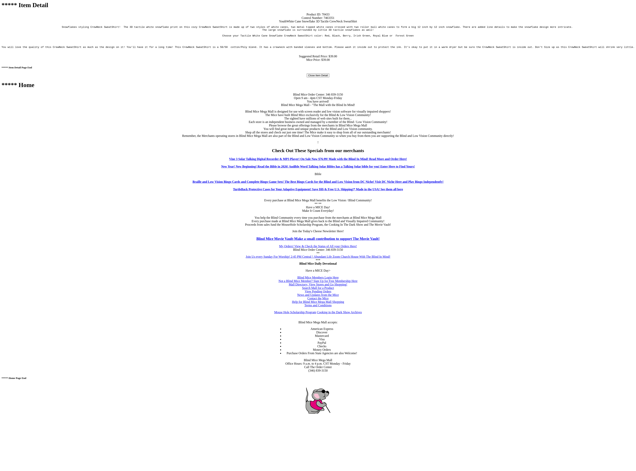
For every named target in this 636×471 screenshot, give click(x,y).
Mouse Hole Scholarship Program (295, 315)
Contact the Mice (318, 301)
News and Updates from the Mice (318, 297)
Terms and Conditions (318, 308)
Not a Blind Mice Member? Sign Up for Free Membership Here (318, 283)
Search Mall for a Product (318, 290)
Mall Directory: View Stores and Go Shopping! (318, 287)
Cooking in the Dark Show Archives (339, 315)
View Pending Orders (318, 294)
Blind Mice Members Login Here (318, 280)
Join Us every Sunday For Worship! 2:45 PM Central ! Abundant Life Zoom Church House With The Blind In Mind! (318, 259)
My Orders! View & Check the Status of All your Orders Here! (318, 249)
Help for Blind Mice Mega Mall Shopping (318, 304)
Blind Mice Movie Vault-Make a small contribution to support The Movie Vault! (318, 242)
